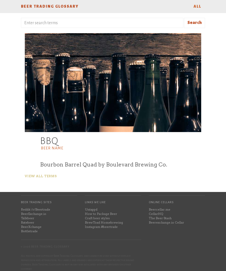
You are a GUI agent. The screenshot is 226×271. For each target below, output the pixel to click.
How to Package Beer (101, 214)
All (197, 6)
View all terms (41, 176)
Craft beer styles (97, 218)
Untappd (91, 209)
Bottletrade (29, 231)
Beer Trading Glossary (49, 6)
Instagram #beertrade (101, 227)
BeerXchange (31, 227)
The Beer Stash (160, 218)
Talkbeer (27, 218)
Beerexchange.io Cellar (166, 222)
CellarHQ (156, 214)
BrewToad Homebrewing (104, 222)
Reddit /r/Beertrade (35, 209)
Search (194, 22)
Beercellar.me (159, 209)
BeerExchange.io (33, 214)
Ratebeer (27, 222)
